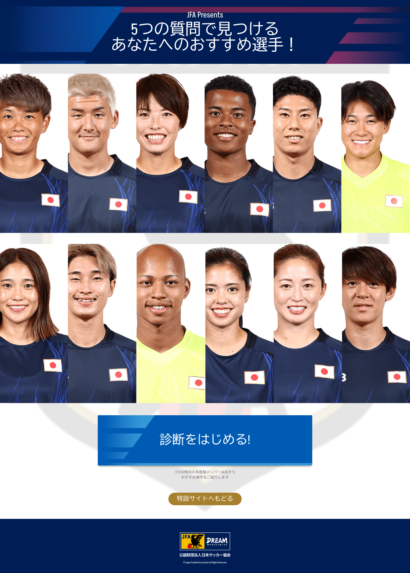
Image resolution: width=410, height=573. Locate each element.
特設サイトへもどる (205, 499)
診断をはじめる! (205, 440)
